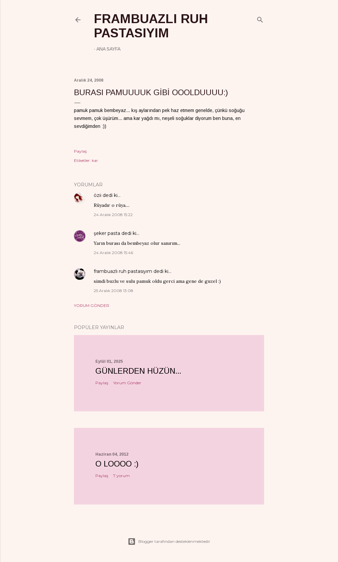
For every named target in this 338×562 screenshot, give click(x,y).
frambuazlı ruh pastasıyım (151, 26)
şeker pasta (107, 233)
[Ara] (260, 18)
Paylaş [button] (80, 151)
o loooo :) (117, 463)
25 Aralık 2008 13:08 (113, 290)
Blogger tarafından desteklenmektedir (169, 541)
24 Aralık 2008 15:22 (113, 214)
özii (97, 195)
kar (95, 160)
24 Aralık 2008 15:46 (113, 252)
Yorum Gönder (91, 305)
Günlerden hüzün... (138, 370)
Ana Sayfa (108, 49)
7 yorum (121, 475)
